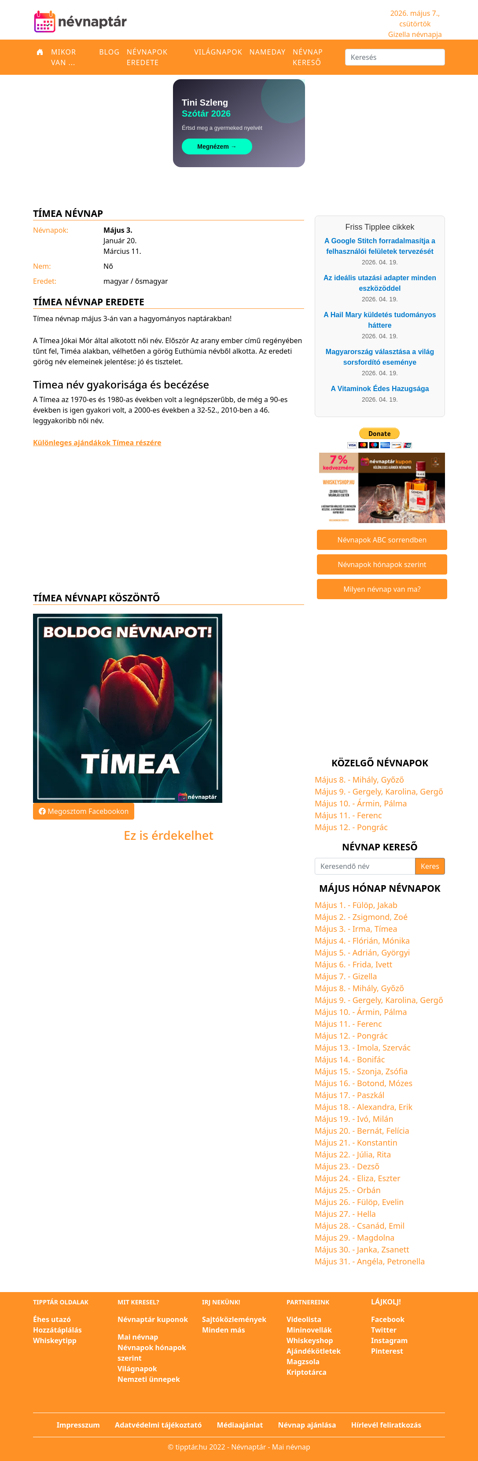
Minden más (223, 1330)
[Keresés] (395, 57)
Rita (384, 1154)
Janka (367, 1249)
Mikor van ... (63, 57)
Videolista (304, 1319)
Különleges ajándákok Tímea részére (97, 442)
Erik (406, 1107)
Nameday (268, 52)
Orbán (369, 1190)
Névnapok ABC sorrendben (382, 540)
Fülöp (363, 905)
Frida (362, 964)
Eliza (365, 1178)
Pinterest (387, 1351)
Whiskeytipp (55, 1340)
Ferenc (369, 815)
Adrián (365, 952)
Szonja (369, 1071)
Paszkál (370, 1095)
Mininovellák (309, 1330)
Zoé (401, 917)
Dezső (368, 1166)
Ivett (383, 964)
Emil (396, 1225)
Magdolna (375, 1237)
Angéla (370, 1261)
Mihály (365, 779)
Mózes (400, 1083)
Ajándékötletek (314, 1351)
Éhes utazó (52, 1319)
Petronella (406, 1261)
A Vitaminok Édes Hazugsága (380, 388)
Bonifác (371, 1059)
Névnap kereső (308, 57)
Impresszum (78, 1425)
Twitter (384, 1330)
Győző (392, 779)
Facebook (387, 1319)
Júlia (364, 1154)
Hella (366, 1213)
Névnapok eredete (147, 57)
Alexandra (375, 1107)
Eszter (389, 1178)
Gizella (365, 976)
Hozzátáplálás (57, 1330)
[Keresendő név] (365, 866)
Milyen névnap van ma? (382, 589)
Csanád (370, 1225)
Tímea (386, 928)
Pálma (395, 803)
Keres (430, 866)
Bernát (369, 1130)
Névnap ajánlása (307, 1425)
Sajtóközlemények (234, 1319)
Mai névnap (138, 1337)
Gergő (431, 791)
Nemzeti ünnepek (149, 1379)
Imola (368, 1047)
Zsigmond (371, 917)
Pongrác (372, 827)
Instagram (389, 1340)
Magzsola (303, 1361)
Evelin (393, 1202)
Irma (361, 928)
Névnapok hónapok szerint (382, 564)
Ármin (368, 803)
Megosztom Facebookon (84, 811)
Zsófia (397, 1071)
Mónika (396, 940)
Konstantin (377, 1142)
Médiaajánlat (240, 1425)
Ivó (362, 1118)
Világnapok (218, 52)
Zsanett (395, 1249)
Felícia (397, 1130)
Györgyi (395, 952)
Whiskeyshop (310, 1340)
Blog (109, 52)
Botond (370, 1083)
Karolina (400, 791)
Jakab (387, 905)
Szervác (396, 1047)
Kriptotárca (307, 1372)
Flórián (365, 940)
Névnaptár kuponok (153, 1319)
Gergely (367, 791)
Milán (383, 1118)
